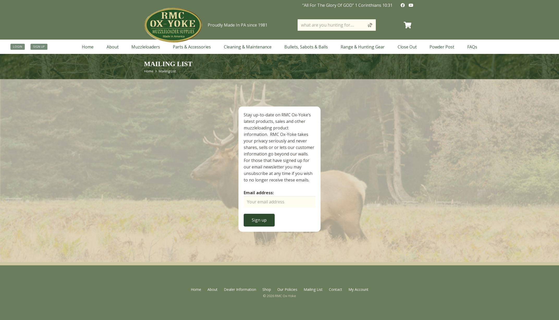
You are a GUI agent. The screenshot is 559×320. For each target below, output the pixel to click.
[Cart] (407, 25)
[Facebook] (402, 5)
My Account (358, 289)
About (212, 289)
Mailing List (167, 71)
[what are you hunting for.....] (337, 25)
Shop (266, 289)
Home (148, 71)
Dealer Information (240, 289)
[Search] (370, 25)
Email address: (259, 193)
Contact (335, 289)
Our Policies (287, 289)
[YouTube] (411, 5)
